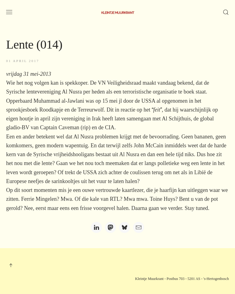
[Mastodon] (110, 227)
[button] (9, 12)
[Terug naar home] (117, 12)
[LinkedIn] (96, 227)
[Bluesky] (124, 227)
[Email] (138, 227)
